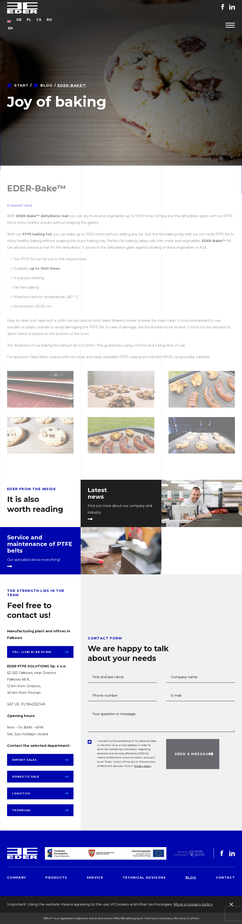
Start (21, 85)
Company (16, 877)
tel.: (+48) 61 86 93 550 (31, 652)
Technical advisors (144, 877)
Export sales (24, 759)
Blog (46, 85)
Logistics (21, 793)
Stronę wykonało (180, 853)
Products (56, 877)
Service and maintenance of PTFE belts (39, 544)
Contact (225, 877)
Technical (21, 810)
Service (95, 877)
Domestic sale (25, 776)
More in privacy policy (192, 904)
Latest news (97, 493)
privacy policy (142, 766)
